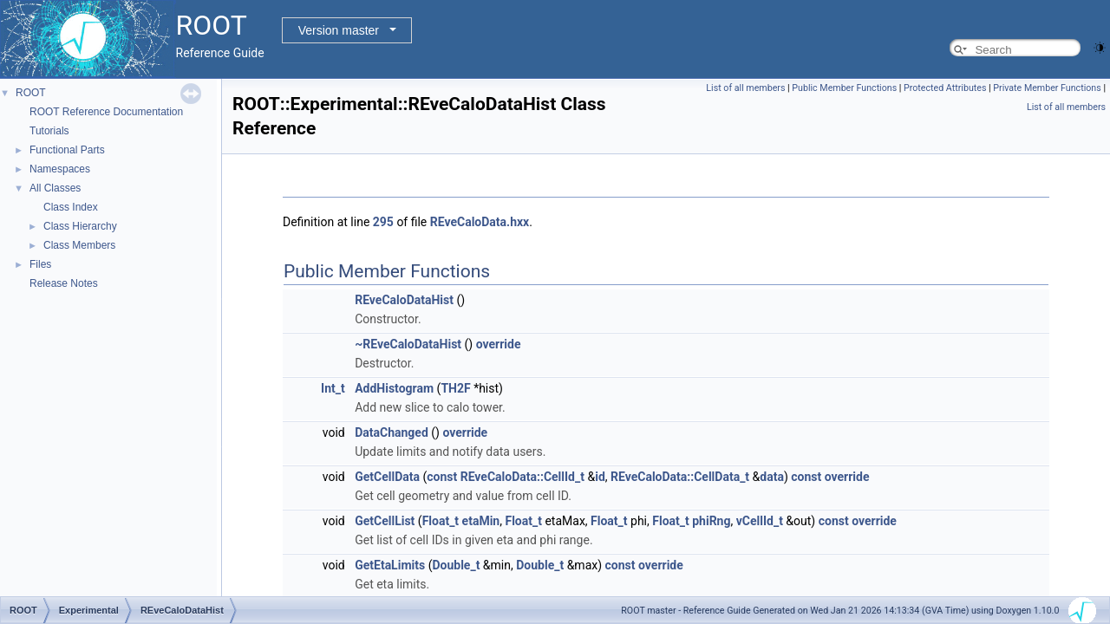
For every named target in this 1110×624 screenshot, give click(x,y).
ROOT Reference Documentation (106, 112)
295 (383, 222)
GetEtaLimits (390, 565)
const (442, 477)
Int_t (333, 388)
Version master (338, 30)
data (772, 477)
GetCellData (387, 477)
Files (40, 264)
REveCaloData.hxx (479, 222)
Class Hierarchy (80, 226)
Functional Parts (67, 150)
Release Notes (63, 283)
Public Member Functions (844, 88)
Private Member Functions (1046, 88)
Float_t (441, 521)
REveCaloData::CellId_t (522, 477)
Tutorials (49, 131)
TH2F (455, 388)
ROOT (31, 93)
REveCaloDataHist (404, 300)
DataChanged (391, 432)
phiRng (711, 521)
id (600, 477)
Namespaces (59, 169)
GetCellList (385, 521)
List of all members (745, 88)
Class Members (79, 245)
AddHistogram (394, 388)
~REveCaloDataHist (408, 344)
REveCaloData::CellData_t (679, 477)
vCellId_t (759, 521)
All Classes (55, 188)
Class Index (70, 207)
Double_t (456, 565)
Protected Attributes (945, 88)
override (498, 344)
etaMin (481, 521)
